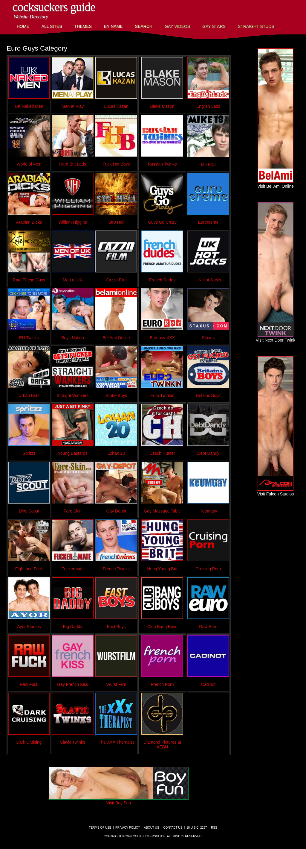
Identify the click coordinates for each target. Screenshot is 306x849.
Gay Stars (214, 26)
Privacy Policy (127, 827)
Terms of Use (100, 827)
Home (23, 26)
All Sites (52, 26)
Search (143, 26)
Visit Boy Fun (119, 800)
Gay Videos (177, 26)
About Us (151, 827)
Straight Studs (256, 26)
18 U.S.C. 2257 (196, 827)
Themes (83, 26)
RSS (214, 827)
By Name (113, 26)
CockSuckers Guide (54, 7)
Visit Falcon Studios (275, 491)
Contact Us (172, 827)
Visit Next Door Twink (276, 337)
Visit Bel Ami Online (275, 184)
